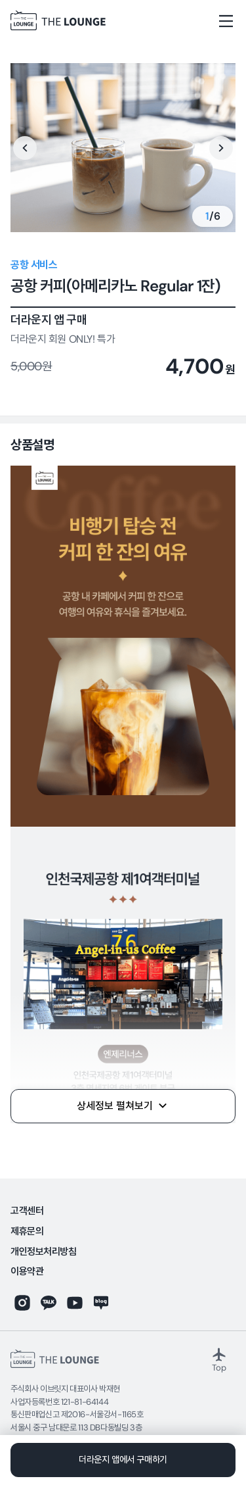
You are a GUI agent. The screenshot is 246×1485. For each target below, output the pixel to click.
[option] (123, 147)
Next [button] (221, 148)
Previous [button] (25, 148)
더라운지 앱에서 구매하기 (123, 1459)
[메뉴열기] (226, 21)
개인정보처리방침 (43, 1252)
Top (219, 1359)
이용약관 (26, 1271)
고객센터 (26, 1211)
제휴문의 (26, 1231)
